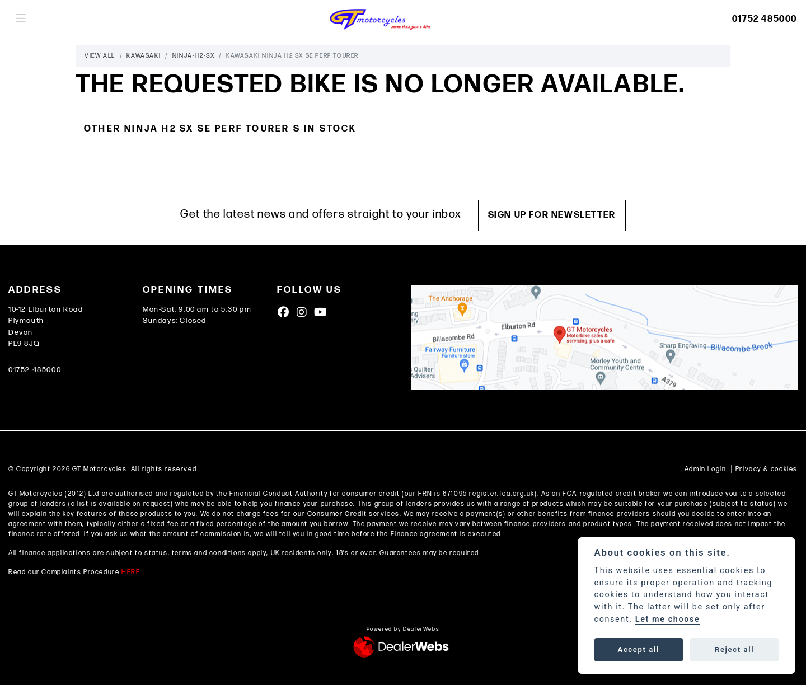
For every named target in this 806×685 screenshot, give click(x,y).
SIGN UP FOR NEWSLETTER (552, 215)
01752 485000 (764, 19)
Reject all (734, 649)
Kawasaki (143, 55)
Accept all (638, 649)
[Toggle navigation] (20, 19)
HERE (130, 572)
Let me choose (667, 619)
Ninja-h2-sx (193, 55)
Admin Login (706, 469)
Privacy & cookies (766, 469)
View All (100, 55)
